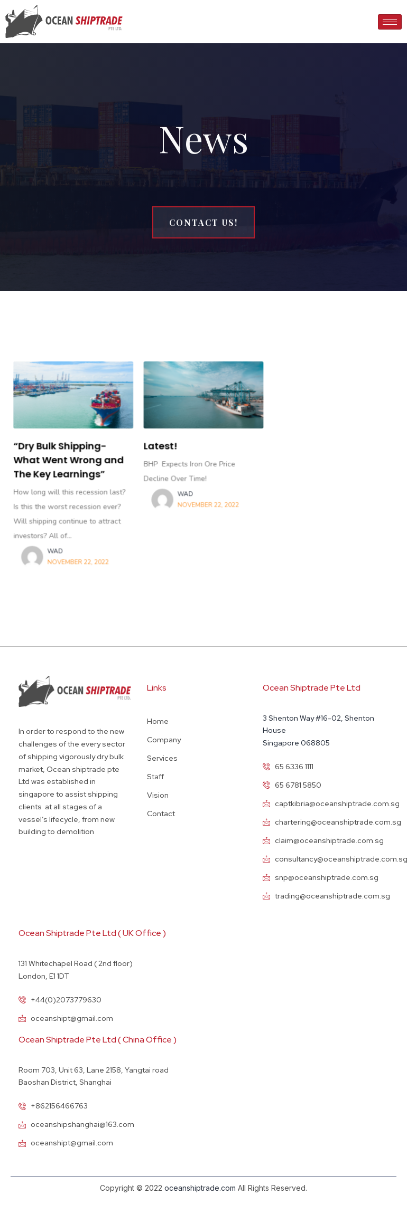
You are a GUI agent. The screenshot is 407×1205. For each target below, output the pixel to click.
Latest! (162, 447)
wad (62, 547)
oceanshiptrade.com (200, 1187)
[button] (203, 222)
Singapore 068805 (296, 743)
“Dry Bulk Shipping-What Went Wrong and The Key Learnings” (75, 460)
